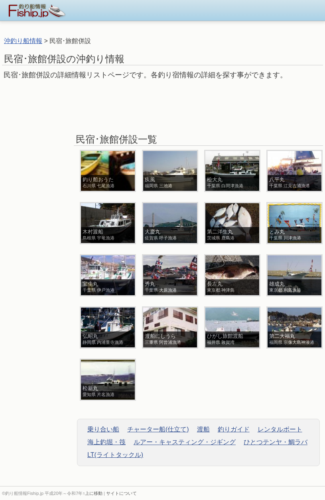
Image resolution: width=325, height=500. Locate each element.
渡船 (203, 429)
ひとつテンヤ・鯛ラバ (275, 442)
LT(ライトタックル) (115, 454)
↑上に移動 (92, 493)
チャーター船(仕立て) (158, 429)
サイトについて (121, 493)
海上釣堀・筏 (106, 442)
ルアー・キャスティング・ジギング (185, 442)
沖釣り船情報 (23, 40)
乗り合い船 (103, 429)
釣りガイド (234, 429)
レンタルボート (280, 429)
